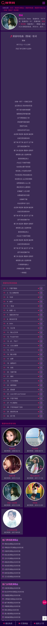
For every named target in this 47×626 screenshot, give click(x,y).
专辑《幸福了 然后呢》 (12, 10)
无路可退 (13, 323)
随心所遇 (13, 305)
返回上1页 (39, 623)
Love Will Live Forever (18, 345)
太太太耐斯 (14, 297)
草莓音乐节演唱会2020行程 (14, 499)
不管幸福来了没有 (16, 358)
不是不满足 (14, 349)
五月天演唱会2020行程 (12, 509)
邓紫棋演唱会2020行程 (12, 557)
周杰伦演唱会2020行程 (12, 495)
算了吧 (12, 367)
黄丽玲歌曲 (29, 8)
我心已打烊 (14, 283)
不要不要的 (13, 239)
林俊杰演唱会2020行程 (12, 513)
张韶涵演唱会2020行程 (12, 568)
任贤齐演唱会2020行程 (12, 520)
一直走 (11, 257)
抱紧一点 (12, 261)
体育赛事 (32, 588)
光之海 (12, 279)
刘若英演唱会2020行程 (12, 539)
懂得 (11, 327)
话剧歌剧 (25, 588)
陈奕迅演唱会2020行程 (12, 524)
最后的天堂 (13, 270)
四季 (11, 310)
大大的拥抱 (14, 332)
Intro (11, 275)
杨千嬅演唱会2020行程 (12, 554)
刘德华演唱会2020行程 (12, 502)
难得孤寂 (13, 336)
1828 (11, 248)
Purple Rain (14, 288)
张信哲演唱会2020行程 (12, 517)
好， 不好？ (14, 292)
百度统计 (27, 590)
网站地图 (20, 590)
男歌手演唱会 (6, 588)
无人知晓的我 (14, 244)
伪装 (11, 319)
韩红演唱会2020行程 (12, 561)
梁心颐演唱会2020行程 (12, 565)
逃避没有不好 (14, 266)
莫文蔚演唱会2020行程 (12, 572)
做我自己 (13, 314)
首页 (11, 8)
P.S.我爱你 (13, 354)
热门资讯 (5, 590)
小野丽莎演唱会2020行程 (13, 550)
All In (12, 301)
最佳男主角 (14, 363)
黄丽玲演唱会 (19, 8)
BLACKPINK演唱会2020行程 (14, 543)
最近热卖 (7, 623)
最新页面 (12, 590)
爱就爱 (12, 341)
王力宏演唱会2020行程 (12, 528)
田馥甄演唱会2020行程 (12, 546)
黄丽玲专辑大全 (40, 8)
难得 (11, 253)
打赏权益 (23, 623)
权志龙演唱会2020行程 (12, 506)
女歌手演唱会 (16, 588)
